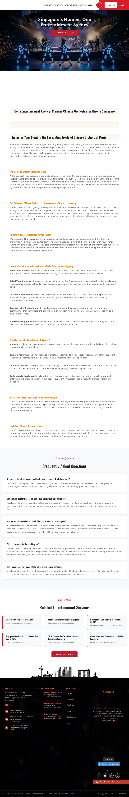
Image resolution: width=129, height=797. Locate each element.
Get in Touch (65, 33)
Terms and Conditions (118, 794)
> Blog (68, 723)
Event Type (68, 5)
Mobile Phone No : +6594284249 (21, 717)
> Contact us (71, 717)
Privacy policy (103, 794)
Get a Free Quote (64, 654)
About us (52, 5)
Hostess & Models (79, 5)
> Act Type (70, 705)
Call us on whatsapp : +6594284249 (17, 720)
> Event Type (70, 711)
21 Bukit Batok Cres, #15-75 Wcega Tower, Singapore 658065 (19, 728)
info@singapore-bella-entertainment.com (17, 711)
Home (46, 5)
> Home (69, 693)
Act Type (60, 5)
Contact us (91, 5)
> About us (70, 699)
